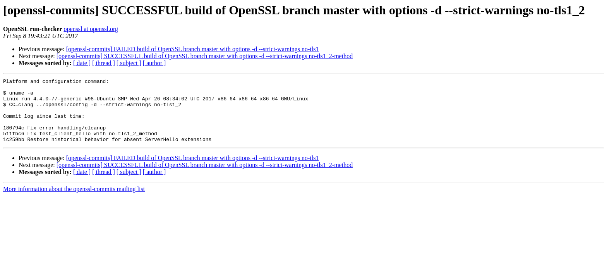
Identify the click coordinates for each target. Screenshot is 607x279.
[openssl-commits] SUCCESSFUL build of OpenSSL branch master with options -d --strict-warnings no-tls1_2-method (205, 56)
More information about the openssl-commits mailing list (74, 201)
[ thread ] (103, 63)
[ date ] (82, 63)
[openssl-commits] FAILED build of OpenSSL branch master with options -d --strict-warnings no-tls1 (192, 49)
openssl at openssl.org (90, 29)
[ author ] (154, 63)
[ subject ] (129, 63)
